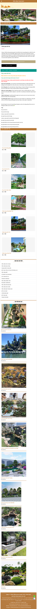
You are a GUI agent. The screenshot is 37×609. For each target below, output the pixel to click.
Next (35, 15)
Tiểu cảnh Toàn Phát (18, 1)
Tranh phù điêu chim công (6, 418)
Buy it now (9, 65)
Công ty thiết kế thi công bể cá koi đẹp (9, 448)
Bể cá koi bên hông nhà (6, 329)
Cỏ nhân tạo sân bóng (7, 274)
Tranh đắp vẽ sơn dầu (6, 268)
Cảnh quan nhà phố (6, 253)
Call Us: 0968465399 (18, 61)
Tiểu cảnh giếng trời (6, 280)
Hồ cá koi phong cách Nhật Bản (7, 502)
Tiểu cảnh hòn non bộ (6, 284)
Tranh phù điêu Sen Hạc (6, 389)
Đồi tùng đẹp (4, 295)
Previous (2, 15)
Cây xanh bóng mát (6, 147)
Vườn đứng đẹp (5, 293)
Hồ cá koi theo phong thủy (7, 557)
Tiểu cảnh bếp (4, 272)
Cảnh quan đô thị (6, 232)
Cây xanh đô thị (5, 169)
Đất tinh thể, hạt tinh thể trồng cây (10, 270)
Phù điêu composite (6, 282)
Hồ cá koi (3, 586)
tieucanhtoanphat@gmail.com (25, 605)
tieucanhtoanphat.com (13, 605)
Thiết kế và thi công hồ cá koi (7, 527)
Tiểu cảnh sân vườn (6, 286)
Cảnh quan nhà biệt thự (7, 211)
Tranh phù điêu (5, 297)
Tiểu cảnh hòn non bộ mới (6, 359)
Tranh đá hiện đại (5, 278)
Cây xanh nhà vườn (6, 190)
